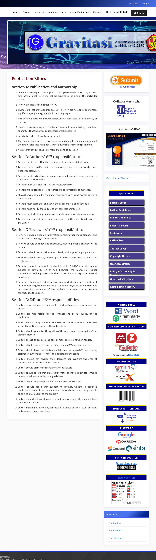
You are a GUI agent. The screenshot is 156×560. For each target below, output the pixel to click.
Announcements (57, 12)
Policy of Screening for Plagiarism (123, 273)
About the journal (79, 12)
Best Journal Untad (116, 12)
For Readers (115, 523)
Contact (97, 12)
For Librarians (116, 538)
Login (146, 3)
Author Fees (117, 240)
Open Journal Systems (118, 178)
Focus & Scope (118, 202)
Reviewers (116, 233)
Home (15, 12)
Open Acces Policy (120, 264)
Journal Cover (118, 248)
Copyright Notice (120, 256)
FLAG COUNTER (126, 477)
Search (139, 13)
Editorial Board (119, 225)
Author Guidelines (120, 210)
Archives (39, 12)
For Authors (115, 530)
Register (133, 3)
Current (26, 12)
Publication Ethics (120, 217)
